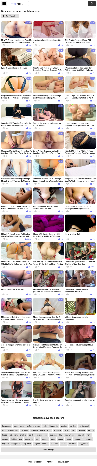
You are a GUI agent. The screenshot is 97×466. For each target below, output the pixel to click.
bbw (60, 435)
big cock (5, 444)
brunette (34, 430)
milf (73, 430)
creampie (81, 430)
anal (37, 439)
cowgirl (81, 435)
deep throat (27, 444)
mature (60, 439)
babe (16, 426)
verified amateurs (33, 426)
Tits (17, 4)
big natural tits (45, 430)
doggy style (83, 444)
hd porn (91, 430)
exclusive (72, 444)
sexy (22, 426)
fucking (14, 439)
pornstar (45, 439)
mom (88, 435)
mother (23, 435)
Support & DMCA (35, 462)
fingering (53, 435)
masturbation (70, 435)
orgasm (5, 439)
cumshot (54, 444)
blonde (68, 439)
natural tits (29, 439)
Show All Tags (48, 450)
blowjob (45, 444)
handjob (39, 435)
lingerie (37, 444)
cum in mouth (84, 426)
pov (20, 439)
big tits (4, 435)
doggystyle (16, 444)
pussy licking (13, 430)
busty (44, 426)
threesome (87, 439)
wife (3, 430)
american (57, 430)
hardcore (77, 439)
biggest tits (53, 426)
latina (53, 439)
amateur (64, 426)
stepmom (14, 435)
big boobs (24, 430)
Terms (50, 462)
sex (45, 435)
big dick (73, 426)
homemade (6, 426)
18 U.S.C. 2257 (63, 462)
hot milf (64, 444)
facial (31, 435)
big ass (66, 430)
